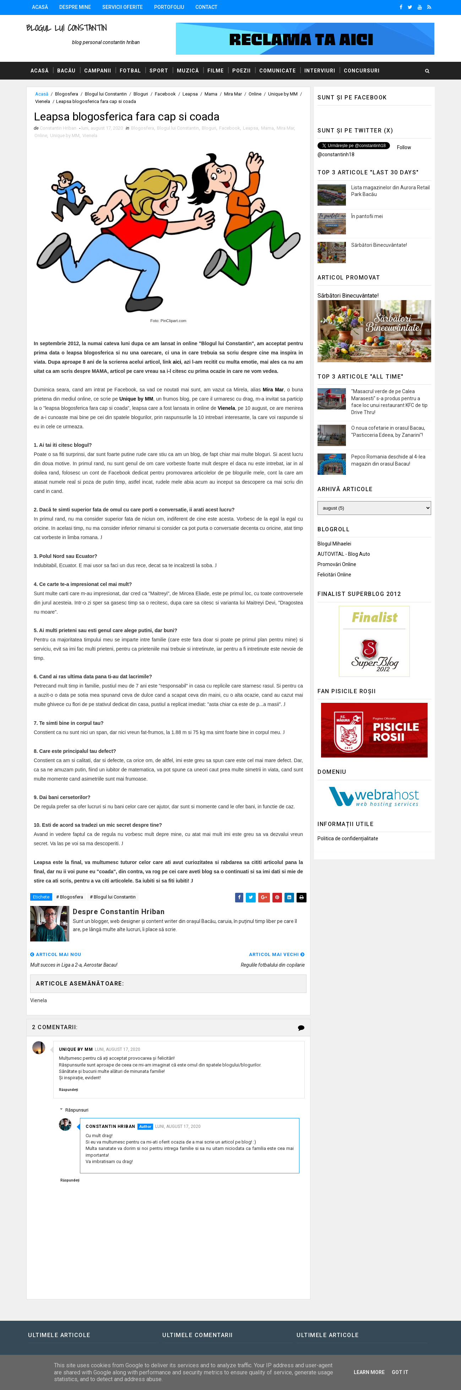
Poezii (241, 71)
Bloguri (141, 94)
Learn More (369, 1372)
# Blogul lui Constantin (113, 897)
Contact (206, 7)
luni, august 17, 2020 (117, 1049)
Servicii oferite (122, 7)
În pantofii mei (367, 216)
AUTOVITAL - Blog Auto (344, 554)
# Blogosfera (69, 897)
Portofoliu (169, 7)
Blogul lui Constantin (66, 27)
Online (255, 94)
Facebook (165, 94)
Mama (211, 94)
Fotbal (130, 71)
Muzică (188, 71)
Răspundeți (68, 1090)
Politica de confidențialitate (348, 838)
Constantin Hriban (110, 1126)
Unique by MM (283, 94)
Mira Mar (233, 94)
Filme (215, 71)
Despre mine (75, 7)
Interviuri (319, 71)
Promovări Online (337, 564)
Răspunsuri (76, 1110)
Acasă (40, 7)
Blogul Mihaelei (334, 544)
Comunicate (277, 71)
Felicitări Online (334, 574)
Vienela (42, 101)
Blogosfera (66, 94)
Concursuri (362, 71)
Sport (159, 71)
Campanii (97, 71)
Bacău (66, 71)
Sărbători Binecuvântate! (379, 245)
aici (177, 362)
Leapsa (190, 94)
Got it (400, 1372)
